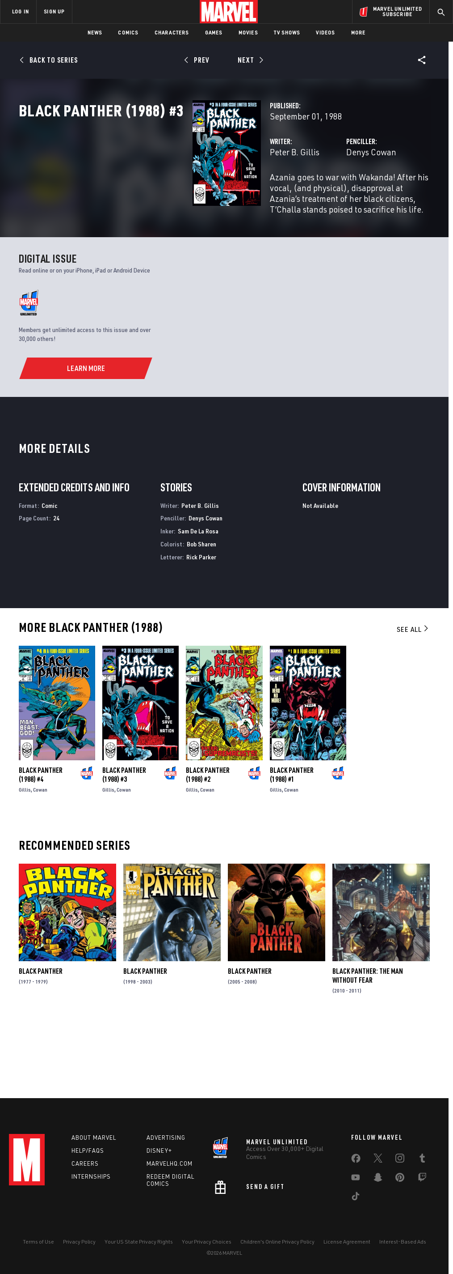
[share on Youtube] (355, 1179)
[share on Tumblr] (422, 1159)
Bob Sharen (201, 615)
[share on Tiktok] (355, 1197)
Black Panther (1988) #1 (292, 846)
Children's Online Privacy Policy (277, 1241)
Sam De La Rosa (198, 602)
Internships (91, 1176)
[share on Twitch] (422, 1179)
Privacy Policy (79, 1241)
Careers (85, 1163)
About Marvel (93, 1137)
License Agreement (346, 1241)
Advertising (166, 1137)
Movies (248, 32)
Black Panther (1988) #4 (41, 846)
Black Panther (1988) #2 (208, 846)
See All (413, 700)
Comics (128, 32)
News (95, 32)
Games (213, 32)
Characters (172, 32)
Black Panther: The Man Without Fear (367, 1047)
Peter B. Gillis (173, 191)
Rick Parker (201, 628)
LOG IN (20, 11)
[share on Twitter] (377, 1159)
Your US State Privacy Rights (139, 1241)
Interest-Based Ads (402, 1241)
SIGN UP (54, 11)
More (358, 32)
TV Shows (287, 32)
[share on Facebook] (356, 1160)
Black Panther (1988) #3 (124, 846)
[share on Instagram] (399, 1159)
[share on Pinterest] (399, 1179)
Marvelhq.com (170, 1163)
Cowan (40, 861)
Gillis (25, 861)
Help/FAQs (87, 1150)
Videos (325, 32)
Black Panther (41, 1042)
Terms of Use (38, 1241)
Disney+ (159, 1150)
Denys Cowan (310, 191)
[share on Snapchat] (377, 1179)
